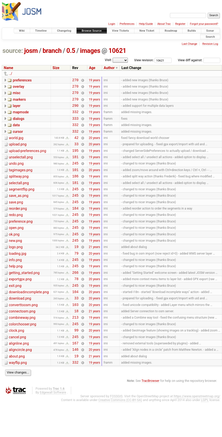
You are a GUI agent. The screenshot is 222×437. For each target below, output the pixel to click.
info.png (15, 281)
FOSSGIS (116, 430)
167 (75, 374)
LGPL (205, 434)
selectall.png (19, 195)
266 (75, 296)
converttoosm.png (23, 331)
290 (75, 109)
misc (16, 94)
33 (76, 152)
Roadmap (171, 30)
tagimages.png (20, 181)
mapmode (21, 116)
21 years (94, 267)
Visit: (108, 60)
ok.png (14, 253)
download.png (20, 324)
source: (13, 50)
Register (180, 24)
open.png (16, 245)
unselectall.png (21, 166)
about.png (17, 389)
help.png (16, 288)
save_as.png (18, 209)
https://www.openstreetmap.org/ (197, 430)
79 (76, 274)
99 (76, 360)
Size (56, 68)
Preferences (126, 24)
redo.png (16, 231)
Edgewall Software (53, 426)
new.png (15, 260)
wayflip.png (18, 396)
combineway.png (22, 346)
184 (75, 224)
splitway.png (19, 188)
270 (75, 80)
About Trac (164, 24)
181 (75, 166)
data (16, 130)
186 (75, 188)
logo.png (16, 267)
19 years (94, 80)
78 (76, 303)
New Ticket (146, 30)
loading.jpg (17, 274)
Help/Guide (146, 24)
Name (8, 68)
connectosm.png (22, 339)
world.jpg (16, 145)
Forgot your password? (204, 24)
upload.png (18, 152)
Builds (192, 30)
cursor (18, 138)
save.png (16, 217)
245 (75, 173)
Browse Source (92, 30)
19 (76, 267)
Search (210, 36)
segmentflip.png (21, 202)
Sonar (210, 30)
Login (111, 24)
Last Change (189, 44)
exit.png (15, 310)
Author (109, 68)
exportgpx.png (20, 303)
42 (76, 145)
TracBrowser (150, 415)
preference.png (21, 238)
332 (75, 116)
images (90, 50)
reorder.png (18, 224)
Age (92, 68)
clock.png (16, 360)
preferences (22, 80)
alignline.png (19, 374)
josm (31, 50)
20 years (94, 145)
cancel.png (17, 367)
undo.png (16, 173)
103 (75, 331)
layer (16, 109)
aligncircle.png (20, 382)
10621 (117, 50)
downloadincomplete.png (29, 317)
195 (75, 159)
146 (75, 382)
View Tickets (120, 30)
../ (10, 74)
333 (75, 123)
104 (75, 317)
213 (75, 346)
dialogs (18, 123)
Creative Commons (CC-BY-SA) (120, 434)
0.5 (70, 50)
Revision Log (210, 44)
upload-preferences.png (27, 159)
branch (52, 50)
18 (76, 339)
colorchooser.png (22, 353)
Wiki (22, 30)
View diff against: (199, 60)
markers (19, 102)
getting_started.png (24, 296)
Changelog (64, 30)
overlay (18, 87)
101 (75, 181)
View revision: (144, 60)
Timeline (41, 30)
